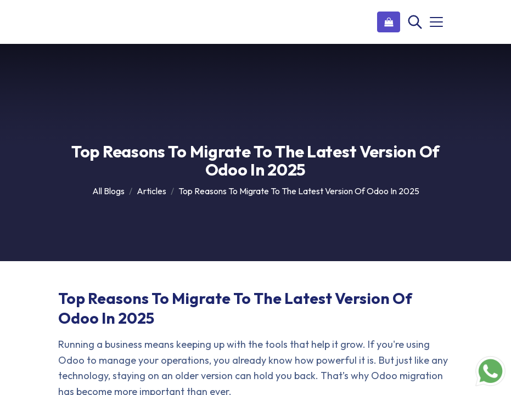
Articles (151, 190)
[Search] (414, 22)
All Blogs (108, 190)
